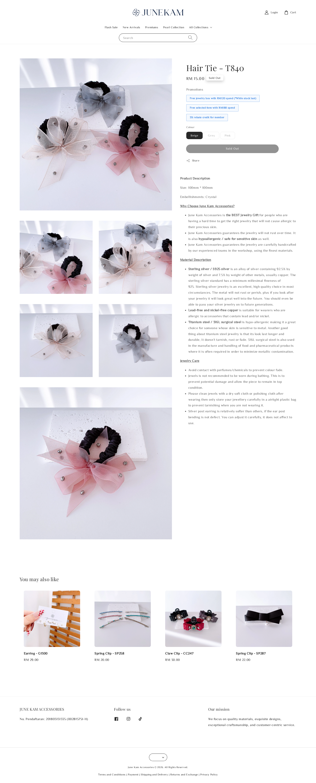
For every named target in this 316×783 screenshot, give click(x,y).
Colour (190, 127)
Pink (228, 135)
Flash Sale (111, 27)
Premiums (151, 27)
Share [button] (193, 161)
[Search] (190, 38)
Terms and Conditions (112, 774)
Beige (194, 135)
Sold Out (232, 148)
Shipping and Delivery (154, 774)
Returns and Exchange (184, 774)
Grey (211, 135)
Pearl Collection (173, 27)
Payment (133, 774)
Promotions (194, 89)
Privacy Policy (209, 774)
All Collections (198, 27)
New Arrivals (131, 27)
